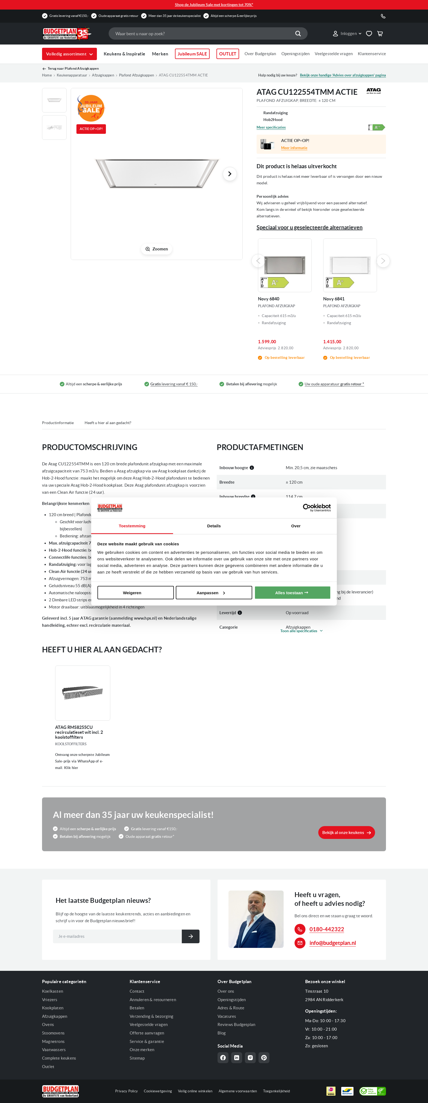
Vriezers (50, 999)
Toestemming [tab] (132, 526)
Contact (137, 991)
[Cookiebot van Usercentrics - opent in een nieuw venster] (307, 508)
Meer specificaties (271, 127)
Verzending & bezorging (151, 1016)
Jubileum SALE (192, 53)
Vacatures (227, 1016)
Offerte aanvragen (147, 1033)
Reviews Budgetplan (236, 1024)
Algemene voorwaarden (238, 1091)
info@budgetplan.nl (333, 943)
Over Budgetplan (260, 53)
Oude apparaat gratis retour (118, 15)
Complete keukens (59, 1058)
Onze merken (142, 1049)
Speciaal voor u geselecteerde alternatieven (309, 227)
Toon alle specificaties (298, 631)
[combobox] (208, 33)
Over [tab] (296, 526)
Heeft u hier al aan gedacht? (108, 423)
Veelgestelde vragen (334, 53)
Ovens (48, 1024)
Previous (258, 261)
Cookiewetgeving (158, 1091)
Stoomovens (53, 1033)
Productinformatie (58, 423)
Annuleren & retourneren (153, 999)
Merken (160, 53)
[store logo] (72, 33)
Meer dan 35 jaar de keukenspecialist (174, 15)
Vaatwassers (54, 1049)
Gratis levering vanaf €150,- (68, 15)
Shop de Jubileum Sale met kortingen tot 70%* (214, 4)
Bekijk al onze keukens (343, 832)
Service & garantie (147, 1041)
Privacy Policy (126, 1091)
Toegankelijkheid (276, 1091)
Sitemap (137, 1058)
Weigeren (132, 592)
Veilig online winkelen (195, 1091)
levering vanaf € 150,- (174, 384)
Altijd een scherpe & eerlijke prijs (234, 15)
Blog (222, 1033)
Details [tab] (214, 526)
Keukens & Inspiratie (124, 53)
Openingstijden (295, 53)
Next (383, 261)
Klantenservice (372, 53)
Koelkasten (52, 991)
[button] (346, 33)
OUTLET (227, 53)
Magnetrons (53, 1041)
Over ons (226, 991)
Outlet (48, 1066)
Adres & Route (231, 1008)
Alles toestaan (289, 592)
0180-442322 (327, 929)
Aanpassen (211, 592)
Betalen (137, 1008)
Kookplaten (52, 1008)
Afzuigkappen (54, 1016)
